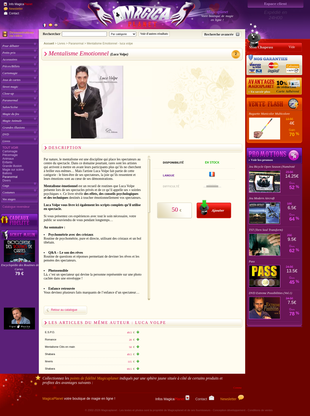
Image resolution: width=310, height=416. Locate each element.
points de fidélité (94, 378)
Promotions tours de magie (274, 155)
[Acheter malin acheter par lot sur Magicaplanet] (19, 234)
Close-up (8, 93)
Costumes (8, 192)
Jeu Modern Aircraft (262, 198)
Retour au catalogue (64, 310)
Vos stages (9, 199)
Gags (5, 185)
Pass (252, 261)
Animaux (8, 158)
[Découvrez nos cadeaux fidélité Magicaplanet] (19, 220)
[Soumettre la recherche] (154, 34)
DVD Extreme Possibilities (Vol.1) (270, 293)
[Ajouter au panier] (214, 209)
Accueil (49, 43)
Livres (6, 141)
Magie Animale (12, 120)
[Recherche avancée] (222, 34)
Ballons (7, 173)
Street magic (10, 86)
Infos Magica (172, 399)
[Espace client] (275, 4)
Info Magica (20, 4)
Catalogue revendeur (16, 206)
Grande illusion (12, 166)
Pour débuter (10, 46)
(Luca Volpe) (119, 54)
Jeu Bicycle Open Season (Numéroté (272, 166)
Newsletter (16, 8)
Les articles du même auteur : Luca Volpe (107, 323)
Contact (14, 13)
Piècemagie (10, 155)
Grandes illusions (13, 127)
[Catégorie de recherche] (122, 34)
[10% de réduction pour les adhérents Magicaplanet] (274, 86)
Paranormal (10, 100)
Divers (6, 180)
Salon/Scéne (10, 107)
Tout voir (10, 147)
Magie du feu (10, 114)
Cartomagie (9, 73)
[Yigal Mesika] (19, 318)
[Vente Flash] (274, 104)
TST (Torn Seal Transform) (266, 230)
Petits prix (9, 52)
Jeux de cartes (11, 80)
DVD (5, 134)
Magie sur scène (13, 169)
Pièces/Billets (11, 66)
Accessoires (9, 59)
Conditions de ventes (260, 410)
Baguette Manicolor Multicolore (269, 113)
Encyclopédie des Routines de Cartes (20, 267)
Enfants (7, 162)
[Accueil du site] (136, 15)
